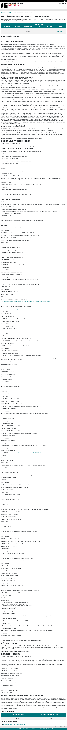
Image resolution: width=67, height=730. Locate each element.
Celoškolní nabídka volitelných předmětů (16, 10)
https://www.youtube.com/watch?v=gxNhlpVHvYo (12, 309)
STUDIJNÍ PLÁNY (63, 3)
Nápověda (39, 10)
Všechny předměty (31, 10)
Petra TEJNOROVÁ (5, 39)
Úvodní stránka (4, 12)
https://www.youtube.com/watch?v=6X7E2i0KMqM (29, 453)
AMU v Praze (37, 728)
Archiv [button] (44, 10)
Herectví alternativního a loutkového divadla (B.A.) (14, 724)
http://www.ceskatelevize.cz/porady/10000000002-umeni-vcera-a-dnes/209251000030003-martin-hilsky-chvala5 (26, 301)
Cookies (52, 728)
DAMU (10, 12)
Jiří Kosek (20, 728)
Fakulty (3, 10)
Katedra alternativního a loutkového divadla (60, 31)
